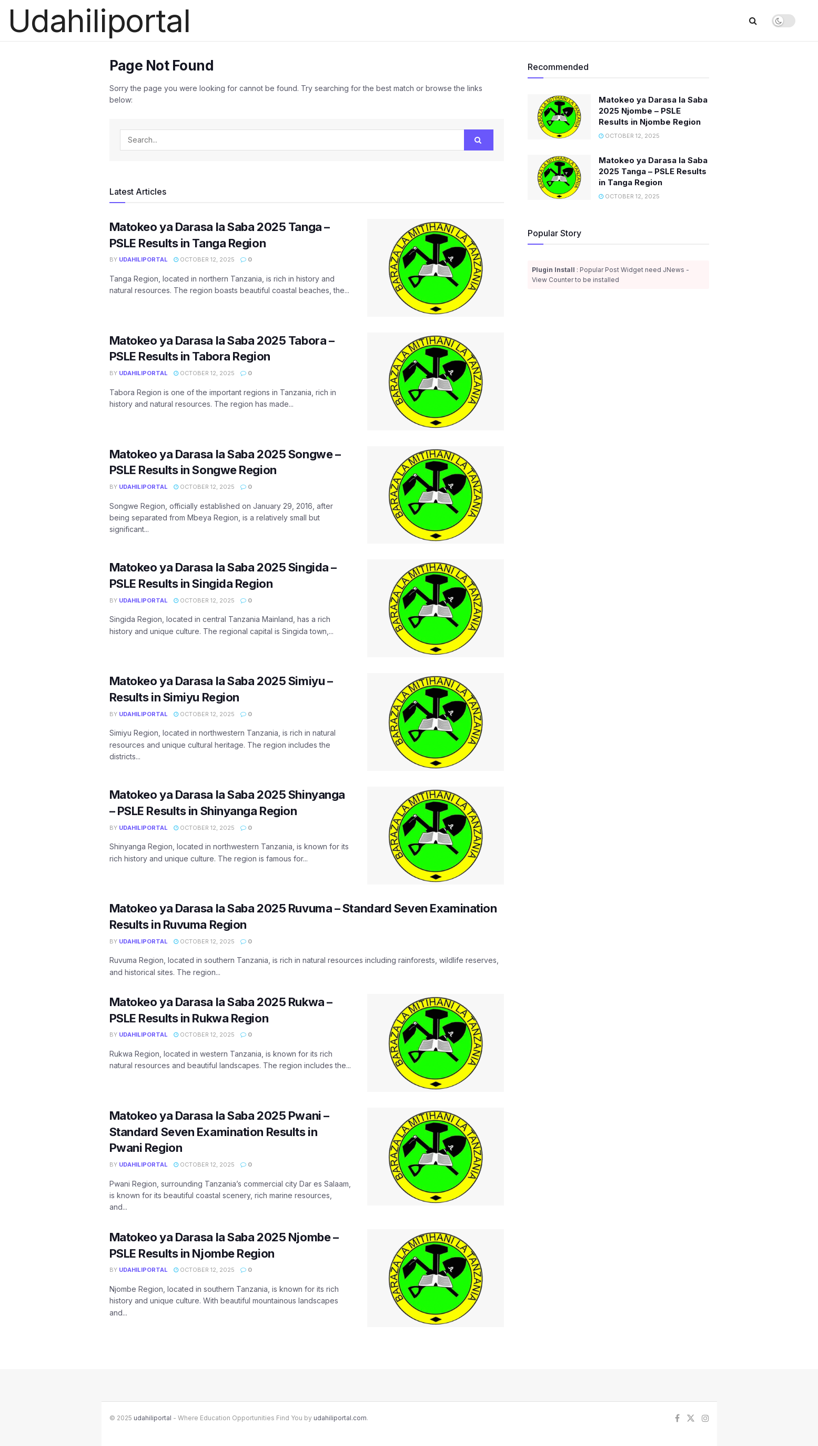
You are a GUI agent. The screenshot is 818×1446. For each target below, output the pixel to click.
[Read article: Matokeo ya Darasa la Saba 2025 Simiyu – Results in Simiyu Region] (435, 722)
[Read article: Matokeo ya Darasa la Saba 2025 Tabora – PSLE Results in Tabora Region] (435, 381)
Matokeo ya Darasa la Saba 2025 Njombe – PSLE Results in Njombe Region (653, 111)
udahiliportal (152, 1418)
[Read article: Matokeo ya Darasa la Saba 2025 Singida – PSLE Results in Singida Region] (435, 608)
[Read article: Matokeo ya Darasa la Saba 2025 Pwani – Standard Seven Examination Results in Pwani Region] (435, 1157)
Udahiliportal (143, 259)
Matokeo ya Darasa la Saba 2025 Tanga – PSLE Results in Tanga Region (653, 171)
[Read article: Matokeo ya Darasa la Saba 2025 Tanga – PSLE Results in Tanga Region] (435, 268)
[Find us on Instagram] (705, 1418)
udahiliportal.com (340, 1418)
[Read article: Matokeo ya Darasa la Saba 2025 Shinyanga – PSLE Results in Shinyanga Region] (435, 836)
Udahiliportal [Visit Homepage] (99, 20)
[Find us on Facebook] (677, 1418)
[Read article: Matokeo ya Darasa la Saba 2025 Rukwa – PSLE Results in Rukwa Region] (435, 1043)
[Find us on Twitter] (690, 1418)
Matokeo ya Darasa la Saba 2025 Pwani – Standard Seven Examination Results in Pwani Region (219, 1132)
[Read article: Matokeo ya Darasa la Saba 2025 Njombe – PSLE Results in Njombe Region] (435, 1278)
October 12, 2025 (204, 259)
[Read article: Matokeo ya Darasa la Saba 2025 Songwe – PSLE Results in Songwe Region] (435, 495)
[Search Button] (753, 20)
